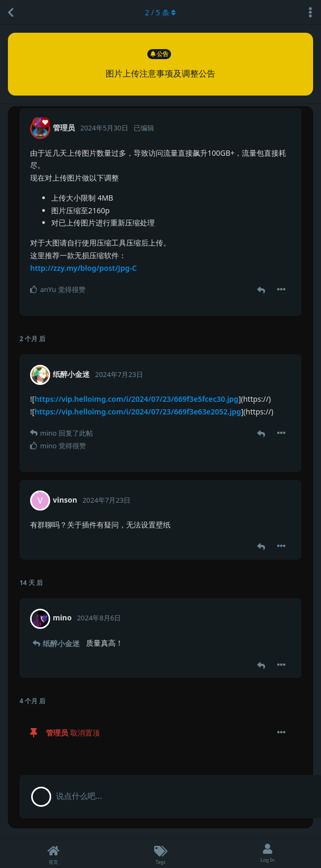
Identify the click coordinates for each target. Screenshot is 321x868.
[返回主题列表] (10, 12)
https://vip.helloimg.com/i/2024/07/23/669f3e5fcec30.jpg (136, 399)
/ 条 (160, 12)
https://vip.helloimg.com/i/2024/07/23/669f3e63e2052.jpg (137, 412)
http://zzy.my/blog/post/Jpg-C (83, 268)
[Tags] (160, 853)
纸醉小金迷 (61, 643)
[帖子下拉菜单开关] (281, 289)
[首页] (53, 853)
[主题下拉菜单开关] (310, 12)
